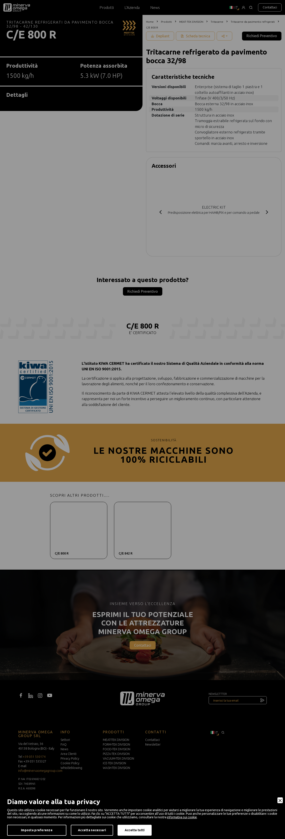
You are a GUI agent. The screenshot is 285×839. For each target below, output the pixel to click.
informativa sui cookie (182, 817)
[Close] (280, 800)
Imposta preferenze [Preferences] (37, 830)
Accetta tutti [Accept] (135, 830)
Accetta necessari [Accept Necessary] (92, 830)
